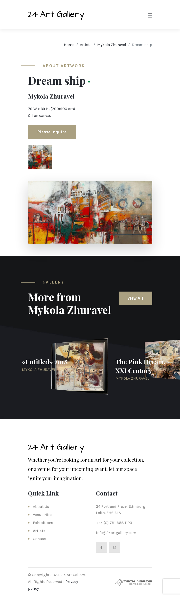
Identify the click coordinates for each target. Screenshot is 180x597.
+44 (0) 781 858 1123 (114, 522)
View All (135, 298)
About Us (41, 506)
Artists (86, 44)
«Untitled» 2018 (45, 362)
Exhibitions (43, 522)
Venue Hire (42, 514)
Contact (40, 538)
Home (69, 44)
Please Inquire (51, 131)
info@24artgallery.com (116, 532)
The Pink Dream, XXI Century (140, 366)
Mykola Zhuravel (111, 44)
